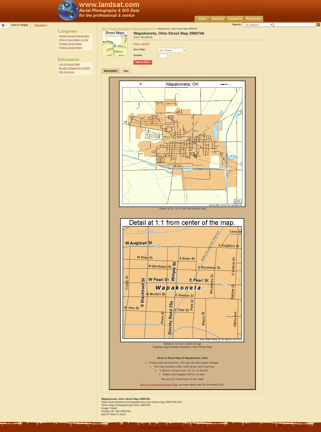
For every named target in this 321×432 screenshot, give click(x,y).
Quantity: (137, 55)
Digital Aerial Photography (74, 35)
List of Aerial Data (69, 64)
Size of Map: (139, 49)
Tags (126, 70)
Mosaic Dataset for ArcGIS (74, 68)
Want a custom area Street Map (158, 384)
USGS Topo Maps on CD (73, 39)
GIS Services (66, 72)
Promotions (253, 18)
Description (111, 70)
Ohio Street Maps (141, 28)
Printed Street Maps (120, 28)
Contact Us (235, 18)
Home (202, 18)
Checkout (40, 25)
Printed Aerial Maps (70, 43)
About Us (218, 18)
